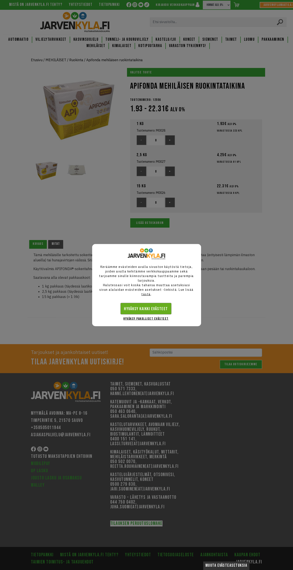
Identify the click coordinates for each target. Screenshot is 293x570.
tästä (146, 294)
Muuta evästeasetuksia (226, 565)
